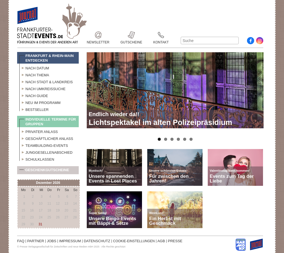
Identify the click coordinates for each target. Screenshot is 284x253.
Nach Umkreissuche (42, 88)
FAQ (20, 241)
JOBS (51, 241)
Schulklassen (36, 158)
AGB (161, 241)
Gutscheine (131, 35)
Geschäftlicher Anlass (46, 138)
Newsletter (98, 35)
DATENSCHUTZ (97, 241)
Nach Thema (34, 74)
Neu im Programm (40, 102)
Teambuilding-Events (43, 145)
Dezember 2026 (48, 183)
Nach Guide (33, 95)
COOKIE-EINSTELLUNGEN (134, 241)
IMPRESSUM (70, 241)
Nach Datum (34, 67)
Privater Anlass (38, 131)
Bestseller (34, 109)
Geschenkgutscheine (44, 171)
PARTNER (35, 241)
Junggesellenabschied (46, 152)
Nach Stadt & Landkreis (46, 81)
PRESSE (175, 241)
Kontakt (161, 35)
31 (40, 224)
